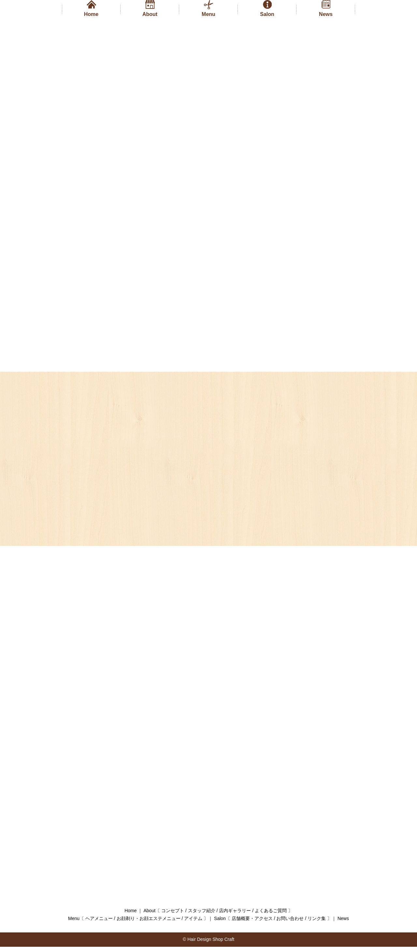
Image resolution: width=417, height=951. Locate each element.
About (149, 14)
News (326, 14)
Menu (208, 14)
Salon (267, 14)
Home (91, 14)
